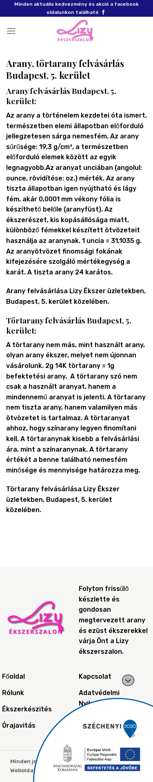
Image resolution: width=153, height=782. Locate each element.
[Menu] (11, 31)
